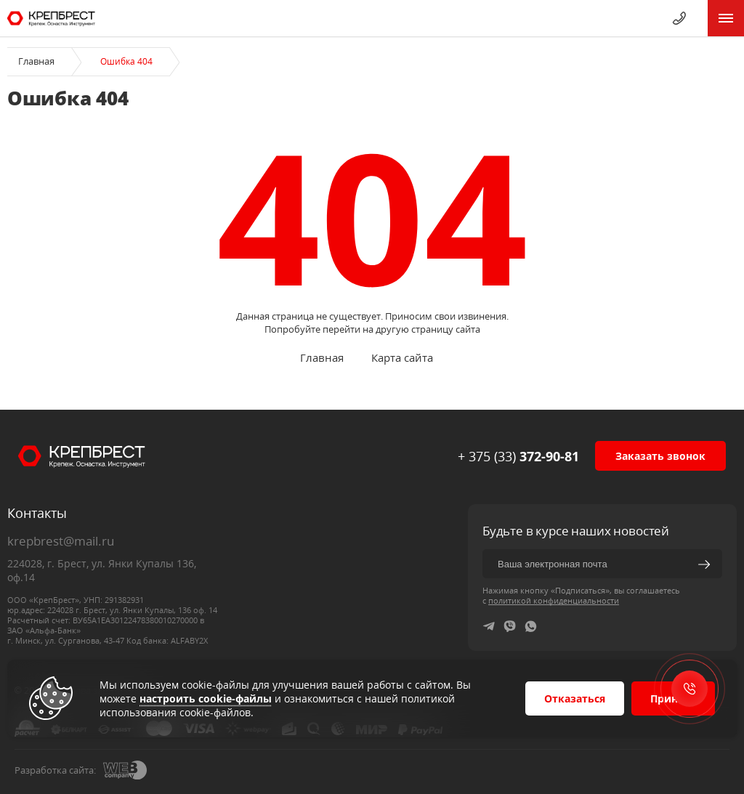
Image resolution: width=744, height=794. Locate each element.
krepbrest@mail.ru (60, 540)
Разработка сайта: (55, 770)
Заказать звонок (660, 456)
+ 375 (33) (518, 456)
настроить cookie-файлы (206, 698)
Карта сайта (402, 357)
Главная (36, 61)
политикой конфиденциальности (553, 600)
